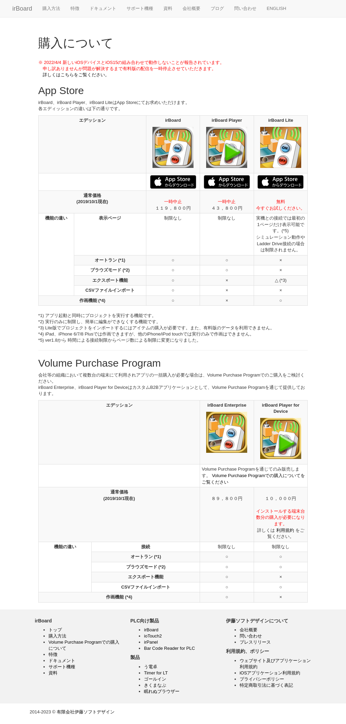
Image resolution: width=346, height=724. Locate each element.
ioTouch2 (153, 636)
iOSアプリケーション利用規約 (270, 672)
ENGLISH (276, 8)
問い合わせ (245, 8)
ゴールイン (155, 679)
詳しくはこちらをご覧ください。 (73, 74)
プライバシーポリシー (262, 679)
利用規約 (285, 530)
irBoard (22, 8)
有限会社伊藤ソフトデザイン (86, 711)
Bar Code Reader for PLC (169, 648)
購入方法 (51, 8)
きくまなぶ (155, 685)
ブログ (217, 8)
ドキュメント (103, 8)
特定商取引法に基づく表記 (266, 685)
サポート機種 (140, 8)
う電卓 (150, 666)
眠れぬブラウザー (161, 691)
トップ (55, 629)
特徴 (74, 8)
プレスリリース (255, 642)
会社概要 (191, 8)
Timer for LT (156, 672)
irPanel (151, 642)
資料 (167, 8)
